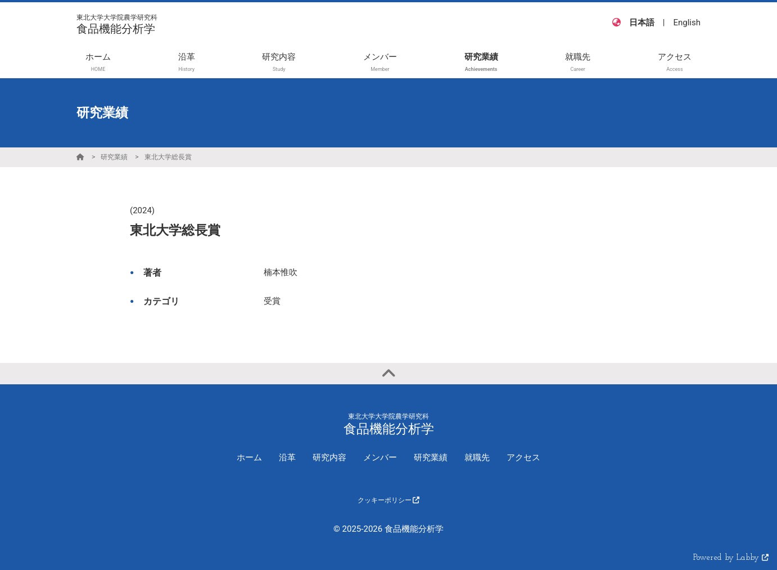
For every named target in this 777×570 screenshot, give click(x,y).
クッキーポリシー (389, 500)
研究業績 (114, 157)
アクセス (523, 457)
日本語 (641, 22)
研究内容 (329, 457)
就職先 (477, 457)
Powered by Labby (731, 558)
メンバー (380, 457)
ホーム (249, 457)
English (687, 22)
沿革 (287, 457)
